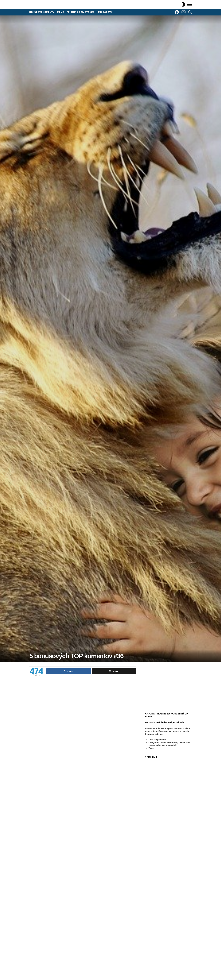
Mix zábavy (105, 12)
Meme (60, 12)
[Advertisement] (82, 857)
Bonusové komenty (41, 12)
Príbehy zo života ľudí (81, 12)
